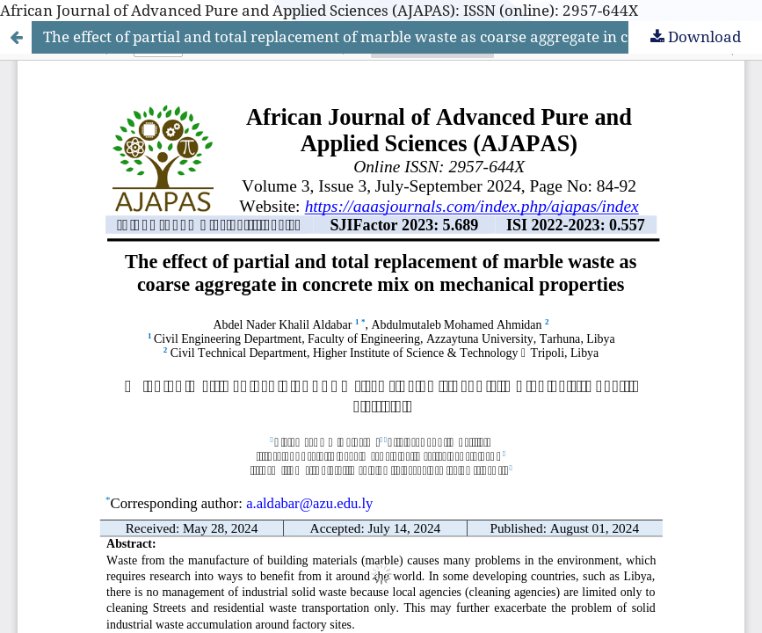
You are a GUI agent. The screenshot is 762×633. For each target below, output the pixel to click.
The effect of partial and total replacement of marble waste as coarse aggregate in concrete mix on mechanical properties (402, 36)
